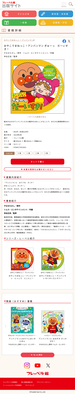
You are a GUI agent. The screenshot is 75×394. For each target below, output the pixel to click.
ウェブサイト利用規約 (10, 382)
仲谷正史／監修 (10, 56)
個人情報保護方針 (27, 382)
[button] (5, 326)
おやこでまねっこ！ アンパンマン (18, 40)
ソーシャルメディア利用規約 (12, 385)
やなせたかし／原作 (12, 53)
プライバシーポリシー (44, 382)
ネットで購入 (37, 161)
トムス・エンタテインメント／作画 (38, 53)
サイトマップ (29, 385)
